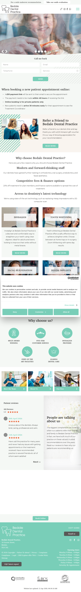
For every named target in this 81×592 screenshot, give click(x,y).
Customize (40, 312)
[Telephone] (21, 71)
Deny (15, 312)
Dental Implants (61, 270)
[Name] (21, 64)
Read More (50, 146)
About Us (40, 389)
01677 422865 (73, 528)
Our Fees (67, 389)
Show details (69, 305)
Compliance (6, 555)
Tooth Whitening (61, 217)
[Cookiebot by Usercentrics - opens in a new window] (69, 278)
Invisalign (20, 217)
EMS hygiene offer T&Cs (27, 555)
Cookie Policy (43, 555)
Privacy (34, 552)
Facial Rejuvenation (20, 270)
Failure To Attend (23, 552)
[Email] (60, 64)
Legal (14, 555)
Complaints (43, 552)
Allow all (66, 312)
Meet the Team (14, 389)
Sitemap (4, 558)
